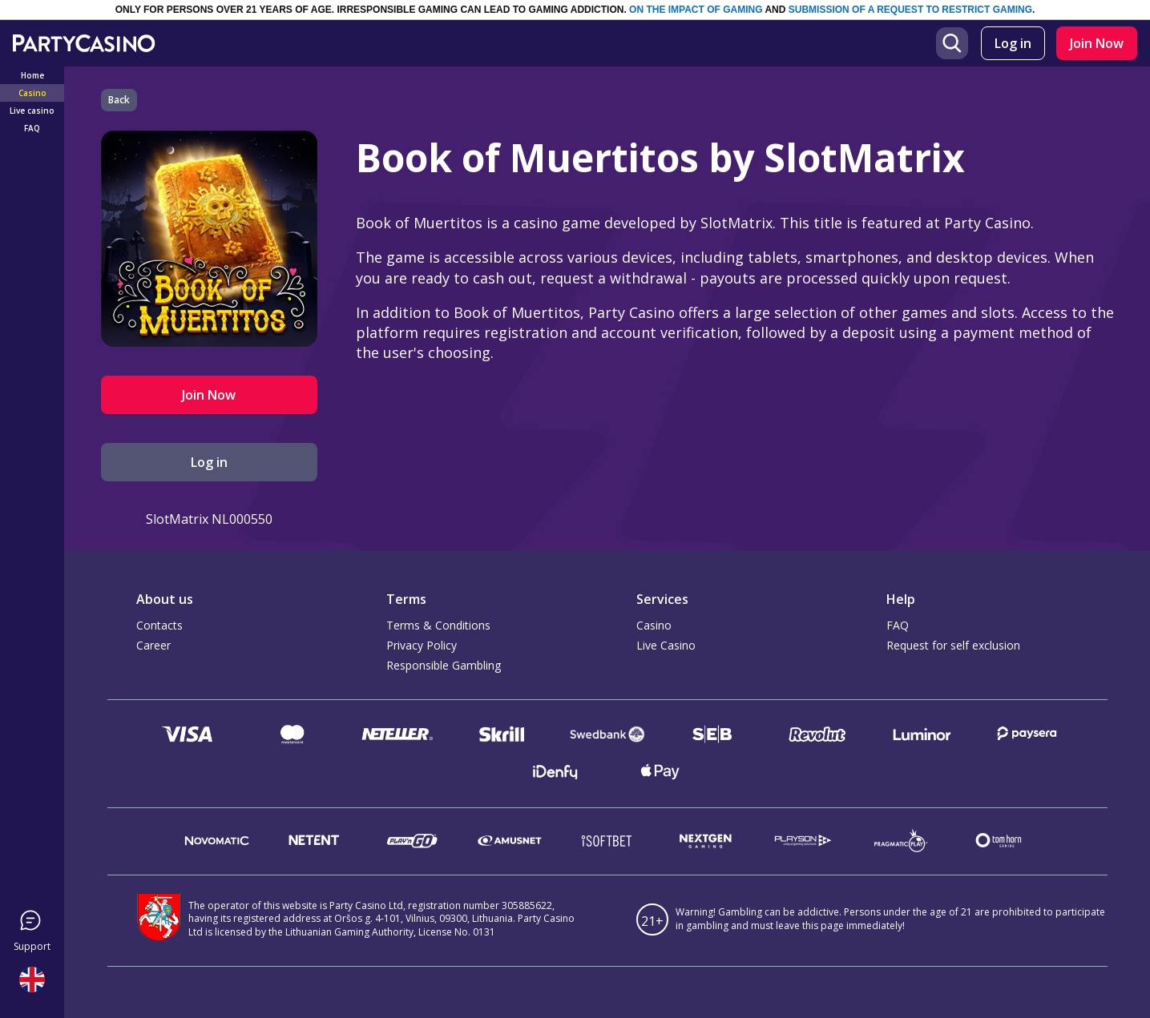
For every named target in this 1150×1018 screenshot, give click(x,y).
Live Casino (666, 645)
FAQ (897, 625)
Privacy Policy (421, 645)
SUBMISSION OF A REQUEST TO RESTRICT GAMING (910, 9)
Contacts (159, 625)
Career (153, 645)
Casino (654, 625)
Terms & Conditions (438, 625)
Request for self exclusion (953, 645)
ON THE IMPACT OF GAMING (695, 9)
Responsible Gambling (443, 665)
